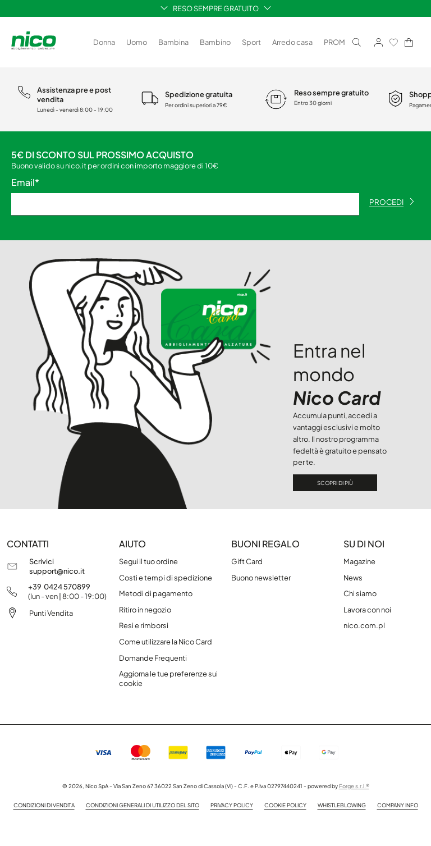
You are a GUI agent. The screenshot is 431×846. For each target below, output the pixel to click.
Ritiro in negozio (145, 609)
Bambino (215, 42)
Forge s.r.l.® (354, 786)
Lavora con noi (367, 609)
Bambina (173, 42)
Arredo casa (292, 42)
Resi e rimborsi (143, 625)
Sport (251, 42)
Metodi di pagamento (155, 593)
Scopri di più (335, 482)
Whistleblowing (342, 805)
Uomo (136, 42)
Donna (104, 42)
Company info (397, 805)
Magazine (359, 561)
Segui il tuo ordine (148, 561)
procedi (391, 202)
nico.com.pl (364, 625)
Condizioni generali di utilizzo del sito (142, 805)
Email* (25, 182)
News (353, 577)
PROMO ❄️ (342, 42)
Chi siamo (360, 593)
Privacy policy (231, 805)
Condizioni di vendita (44, 805)
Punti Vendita (51, 613)
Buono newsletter (261, 577)
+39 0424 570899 (59, 586)
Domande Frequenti (153, 657)
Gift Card (247, 561)
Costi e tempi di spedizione (165, 577)
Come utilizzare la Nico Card (165, 641)
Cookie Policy (285, 805)
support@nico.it (57, 570)
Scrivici (41, 561)
